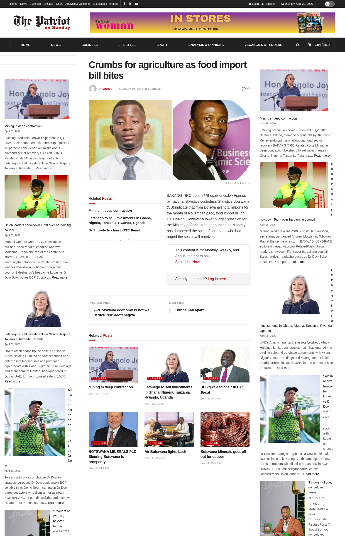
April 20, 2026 (211, 398)
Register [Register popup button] (268, 3)
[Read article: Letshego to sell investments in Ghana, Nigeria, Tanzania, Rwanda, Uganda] (169, 365)
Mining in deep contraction (23, 126)
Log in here (217, 279)
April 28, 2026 (99, 393)
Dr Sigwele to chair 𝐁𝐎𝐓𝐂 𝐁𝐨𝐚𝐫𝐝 (114, 230)
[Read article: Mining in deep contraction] (113, 365)
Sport (59, 3)
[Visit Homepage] (42, 22)
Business (35, 3)
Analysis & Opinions (77, 3)
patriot (106, 88)
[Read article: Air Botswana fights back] (169, 429)
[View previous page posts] (120, 240)
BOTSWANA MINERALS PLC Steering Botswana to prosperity (112, 457)
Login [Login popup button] (254, 3)
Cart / (323, 45)
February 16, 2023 (131, 88)
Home (13, 3)
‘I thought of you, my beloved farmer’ (320, 487)
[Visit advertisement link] (212, 22)
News (23, 3)
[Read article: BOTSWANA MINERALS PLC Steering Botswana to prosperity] (113, 429)
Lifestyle (49, 3)
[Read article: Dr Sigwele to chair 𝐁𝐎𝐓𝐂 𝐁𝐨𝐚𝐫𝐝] (225, 365)
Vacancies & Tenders (105, 3)
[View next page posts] (129, 240)
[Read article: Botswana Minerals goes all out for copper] (225, 429)
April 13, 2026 (211, 463)
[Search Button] (297, 45)
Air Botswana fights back (165, 452)
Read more (43, 168)
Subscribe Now (187, 262)
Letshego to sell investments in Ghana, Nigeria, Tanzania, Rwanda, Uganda (168, 392)
